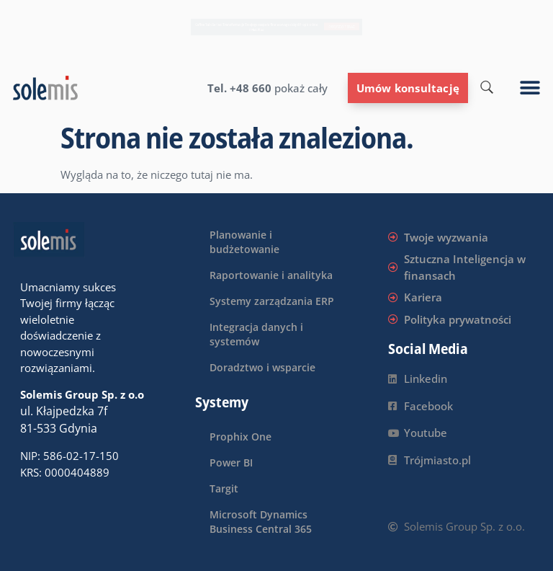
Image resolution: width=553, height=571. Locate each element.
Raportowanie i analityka (271, 275)
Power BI (231, 462)
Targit (224, 488)
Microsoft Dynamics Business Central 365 (261, 522)
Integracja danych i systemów (256, 334)
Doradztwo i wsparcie (262, 367)
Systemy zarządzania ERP (272, 301)
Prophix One (240, 436)
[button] (530, 88)
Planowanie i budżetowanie (244, 242)
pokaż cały (299, 88)
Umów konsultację (407, 88)
